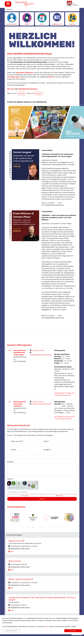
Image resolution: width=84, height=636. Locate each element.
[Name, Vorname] (25, 445)
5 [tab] (33, 527)
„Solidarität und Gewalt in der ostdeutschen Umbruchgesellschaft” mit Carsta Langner (42, 598)
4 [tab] (30, 527)
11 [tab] (51, 527)
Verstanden (73, 631)
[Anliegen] (58, 453)
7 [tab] (39, 527)
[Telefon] (25, 453)
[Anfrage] (42, 470)
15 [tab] (64, 527)
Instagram (38, 93)
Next (78, 518)
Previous (6, 518)
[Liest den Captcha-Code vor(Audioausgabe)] (59, 495)
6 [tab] (36, 527)
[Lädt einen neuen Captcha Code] (24, 495)
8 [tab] (42, 527)
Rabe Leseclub (14, 561)
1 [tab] (20, 527)
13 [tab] (58, 527)
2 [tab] (23, 527)
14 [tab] (61, 527)
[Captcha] (42, 492)
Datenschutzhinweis (11, 631)
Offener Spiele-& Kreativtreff (20, 579)
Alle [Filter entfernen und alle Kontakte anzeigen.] (9, 350)
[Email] (58, 445)
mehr (12, 551)
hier (47, 626)
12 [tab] (54, 527)
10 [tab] (48, 527)
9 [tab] (45, 527)
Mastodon (21, 93)
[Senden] (42, 499)
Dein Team (11, 89)
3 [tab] (26, 527)
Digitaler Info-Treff (16, 541)
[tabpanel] (15, 518)
